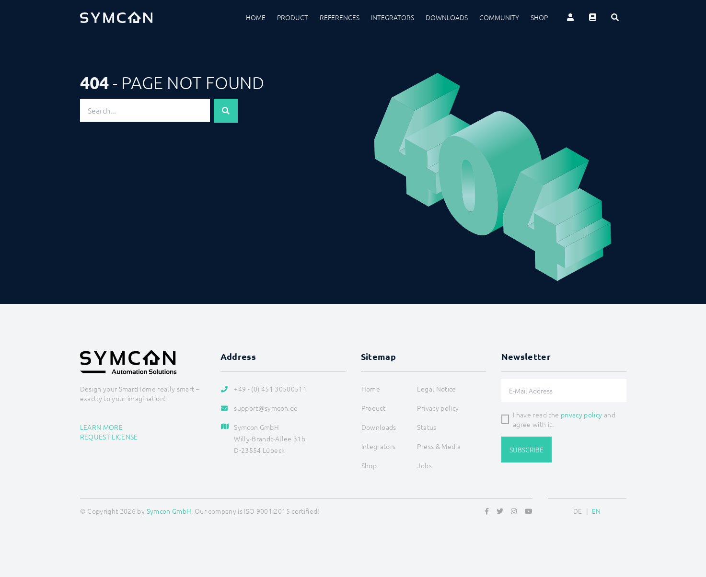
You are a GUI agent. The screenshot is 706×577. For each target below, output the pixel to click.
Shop (539, 17)
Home (256, 17)
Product (292, 17)
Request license (109, 436)
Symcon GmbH (169, 511)
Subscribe (526, 449)
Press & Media (439, 446)
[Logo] (116, 17)
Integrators (392, 17)
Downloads (447, 17)
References (339, 17)
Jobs (424, 465)
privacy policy (581, 414)
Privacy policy (438, 408)
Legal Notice (436, 388)
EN (596, 511)
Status (426, 427)
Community (499, 17)
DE (577, 511)
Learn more (101, 427)
